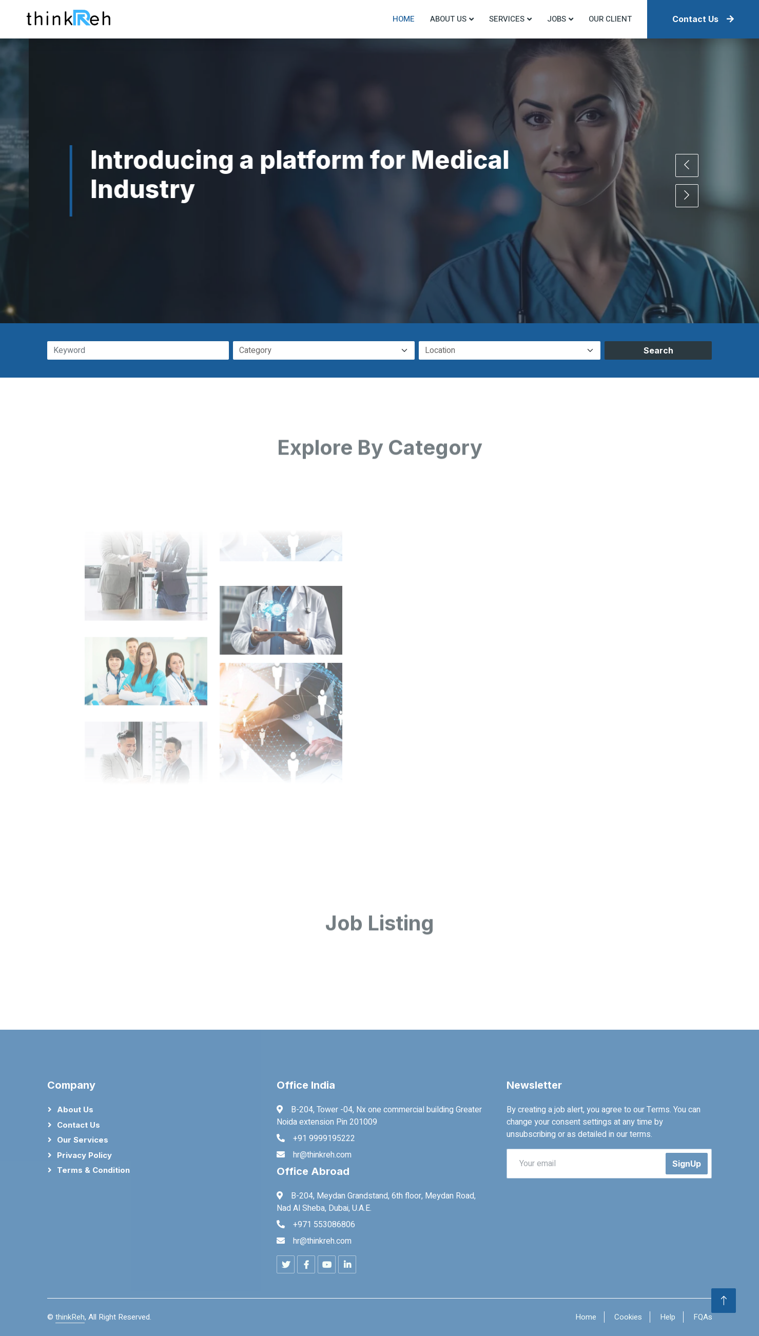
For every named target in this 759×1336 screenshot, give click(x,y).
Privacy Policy (84, 1155)
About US (448, 19)
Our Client (610, 19)
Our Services (82, 1140)
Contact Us (703, 19)
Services (506, 19)
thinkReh (70, 1317)
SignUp (686, 1163)
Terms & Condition (93, 1170)
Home (404, 19)
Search (658, 350)
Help (667, 1317)
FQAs (702, 1317)
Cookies (628, 1317)
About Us (75, 1109)
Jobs (556, 19)
